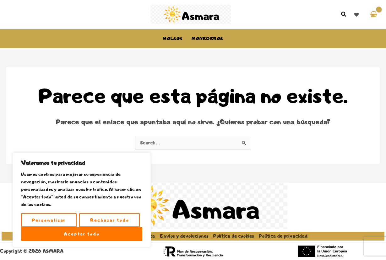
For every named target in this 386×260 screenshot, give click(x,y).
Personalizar (49, 220)
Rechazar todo (109, 220)
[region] (82, 200)
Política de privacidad (283, 236)
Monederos (207, 38)
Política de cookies (233, 236)
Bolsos (172, 38)
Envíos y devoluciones (184, 236)
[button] (344, 15)
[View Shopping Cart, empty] (373, 14)
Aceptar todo (82, 234)
